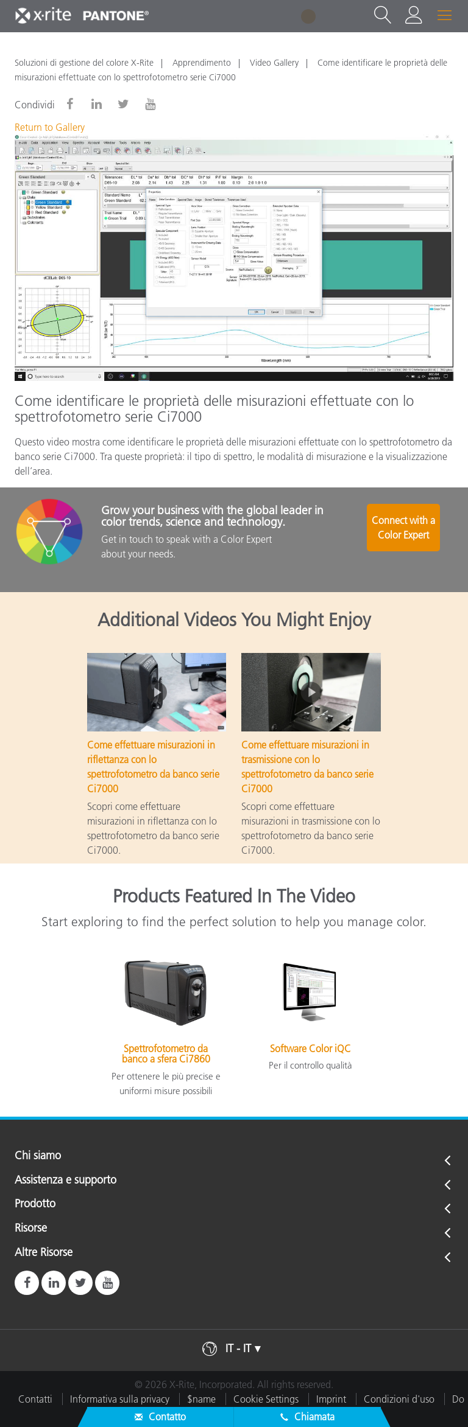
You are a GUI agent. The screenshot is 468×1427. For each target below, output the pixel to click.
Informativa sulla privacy (119, 1399)
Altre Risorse (44, 1253)
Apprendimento (201, 62)
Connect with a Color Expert (404, 533)
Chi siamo (38, 1156)
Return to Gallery (50, 127)
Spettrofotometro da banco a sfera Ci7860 (166, 1054)
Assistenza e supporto (65, 1180)
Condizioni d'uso (399, 1399)
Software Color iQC (310, 1048)
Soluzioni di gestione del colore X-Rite (84, 62)
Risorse (31, 1229)
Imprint (331, 1399)
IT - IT (238, 1348)
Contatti (35, 1399)
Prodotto (35, 1204)
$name (201, 1399)
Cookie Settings (266, 1399)
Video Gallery (274, 62)
